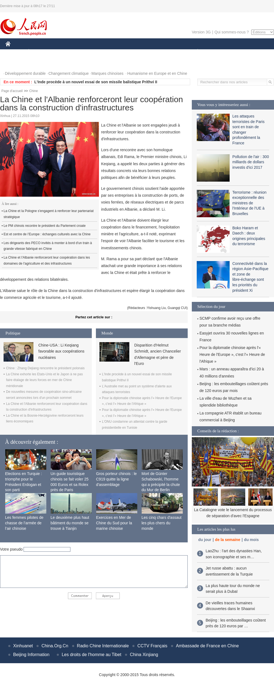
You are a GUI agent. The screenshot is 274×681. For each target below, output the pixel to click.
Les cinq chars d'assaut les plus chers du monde (162, 522)
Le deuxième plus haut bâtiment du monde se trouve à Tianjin (70, 522)
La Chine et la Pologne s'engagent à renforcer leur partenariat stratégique (49, 214)
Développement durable (25, 73)
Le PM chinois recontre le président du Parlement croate (45, 226)
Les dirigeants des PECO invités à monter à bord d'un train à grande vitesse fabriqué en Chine (48, 246)
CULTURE (135, 51)
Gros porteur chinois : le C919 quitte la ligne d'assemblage (116, 479)
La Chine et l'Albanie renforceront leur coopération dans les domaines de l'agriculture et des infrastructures (47, 260)
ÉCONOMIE (38, 51)
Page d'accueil (12, 91)
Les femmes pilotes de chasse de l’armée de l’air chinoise (24, 522)
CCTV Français (152, 645)
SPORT (216, 51)
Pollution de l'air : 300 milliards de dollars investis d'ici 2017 (250, 162)
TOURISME (240, 51)
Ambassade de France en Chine (207, 645)
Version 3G (201, 32)
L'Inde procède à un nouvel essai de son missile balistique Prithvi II (95, 82)
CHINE (15, 51)
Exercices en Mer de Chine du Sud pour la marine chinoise (114, 522)
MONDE (64, 51)
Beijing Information (31, 654)
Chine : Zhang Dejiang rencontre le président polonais (45, 368)
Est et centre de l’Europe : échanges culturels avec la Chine (47, 234)
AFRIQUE (86, 51)
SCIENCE (111, 51)
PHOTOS (16, 62)
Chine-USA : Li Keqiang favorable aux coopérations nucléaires (61, 351)
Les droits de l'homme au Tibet (91, 654)
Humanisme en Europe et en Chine (157, 73)
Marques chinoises (108, 73)
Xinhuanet (23, 645)
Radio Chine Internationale (103, 645)
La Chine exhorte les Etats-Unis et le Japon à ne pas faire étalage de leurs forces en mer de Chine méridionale (44, 380)
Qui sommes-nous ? (232, 32)
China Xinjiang (144, 654)
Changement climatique (68, 73)
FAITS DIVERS (165, 51)
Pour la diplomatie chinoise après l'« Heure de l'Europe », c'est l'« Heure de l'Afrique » (232, 354)
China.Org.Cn (54, 645)
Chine (33, 91)
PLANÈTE (194, 51)
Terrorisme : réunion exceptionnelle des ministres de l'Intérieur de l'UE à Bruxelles (249, 203)
